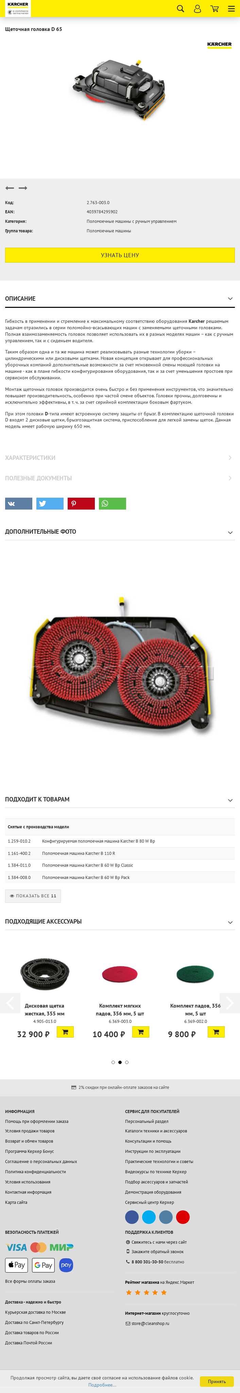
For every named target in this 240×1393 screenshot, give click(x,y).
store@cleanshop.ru (147, 1323)
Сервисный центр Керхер (149, 1202)
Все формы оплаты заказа (30, 1281)
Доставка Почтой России (28, 1343)
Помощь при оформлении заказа (36, 1121)
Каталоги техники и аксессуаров (156, 1131)
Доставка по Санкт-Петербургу (34, 1322)
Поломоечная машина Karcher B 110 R (78, 853)
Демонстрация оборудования (153, 1192)
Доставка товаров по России (32, 1333)
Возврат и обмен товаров (29, 1141)
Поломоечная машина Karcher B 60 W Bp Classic (87, 865)
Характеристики (30, 458)
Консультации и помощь (148, 1141)
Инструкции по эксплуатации (153, 1151)
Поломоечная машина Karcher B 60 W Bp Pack (86, 877)
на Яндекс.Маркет (159, 1282)
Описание (20, 298)
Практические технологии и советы (159, 1161)
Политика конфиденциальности (35, 1172)
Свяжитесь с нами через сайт (156, 1242)
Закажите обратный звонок (154, 1251)
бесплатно (154, 1262)
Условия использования (27, 1182)
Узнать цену (120, 255)
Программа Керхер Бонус (29, 1151)
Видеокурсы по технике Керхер (156, 1172)
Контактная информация (28, 1192)
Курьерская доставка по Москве (35, 1312)
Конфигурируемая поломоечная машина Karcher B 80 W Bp (98, 841)
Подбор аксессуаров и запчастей (156, 1182)
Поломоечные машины (109, 231)
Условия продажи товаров (29, 1131)
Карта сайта (16, 1202)
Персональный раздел (147, 1121)
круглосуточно (157, 1313)
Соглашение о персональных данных (41, 1161)
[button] (18, 504)
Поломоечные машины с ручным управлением (131, 221)
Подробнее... (102, 1385)
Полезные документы (38, 478)
